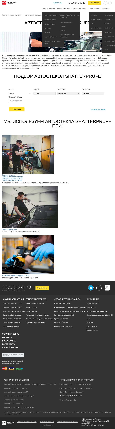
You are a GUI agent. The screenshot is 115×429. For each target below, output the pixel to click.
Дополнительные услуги (67, 299)
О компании (93, 299)
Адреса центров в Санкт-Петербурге (77, 380)
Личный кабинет (10, 348)
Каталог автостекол (79, 8)
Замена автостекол (48, 8)
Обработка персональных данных (67, 421)
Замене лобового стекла (12, 177)
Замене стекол (8, 175)
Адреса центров (94, 8)
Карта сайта (8, 344)
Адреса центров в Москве (16, 380)
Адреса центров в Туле (71, 396)
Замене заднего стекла (12, 180)
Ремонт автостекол (63, 8)
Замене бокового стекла (12, 179)
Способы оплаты (47, 425)
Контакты (105, 8)
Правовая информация (47, 421)
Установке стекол (9, 230)
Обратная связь (10, 334)
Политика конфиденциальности (26, 421)
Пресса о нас (9, 341)
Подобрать (17, 109)
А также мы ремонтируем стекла (15, 275)
